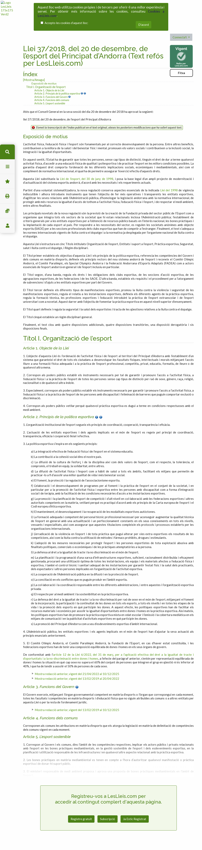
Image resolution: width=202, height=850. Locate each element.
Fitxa (181, 73)
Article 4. (51, 100)
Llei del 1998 (169, 190)
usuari (7, 225)
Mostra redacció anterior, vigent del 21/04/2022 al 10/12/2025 (77, 674)
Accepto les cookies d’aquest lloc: (66, 23)
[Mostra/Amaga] (34, 79)
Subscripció (107, 819)
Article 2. (57, 93)
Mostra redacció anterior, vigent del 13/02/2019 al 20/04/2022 (77, 678)
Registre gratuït (81, 819)
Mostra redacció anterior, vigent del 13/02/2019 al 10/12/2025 (77, 710)
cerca (7, 151)
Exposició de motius (44, 83)
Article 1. (49, 90)
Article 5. (49, 103)
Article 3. (51, 96)
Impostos (7, 211)
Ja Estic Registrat (134, 819)
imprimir (7, 196)
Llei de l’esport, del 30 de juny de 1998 (86, 179)
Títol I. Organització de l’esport (46, 87)
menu (7, 166)
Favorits (7, 181)
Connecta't (180, 37)
